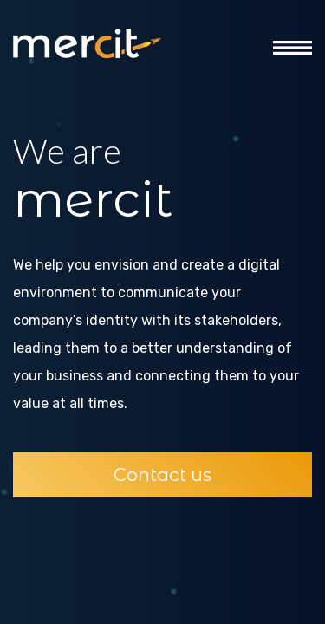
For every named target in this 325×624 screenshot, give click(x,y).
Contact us (162, 474)
